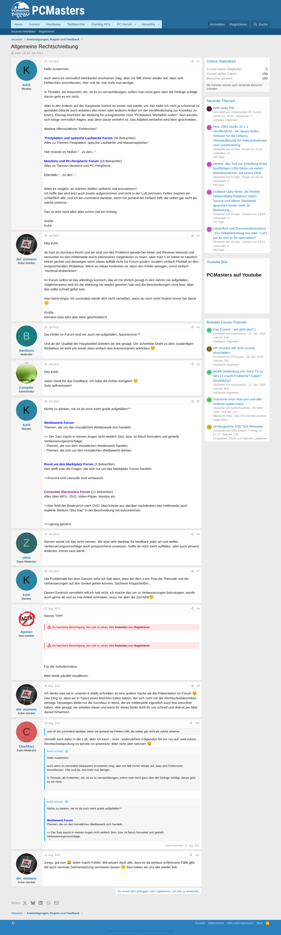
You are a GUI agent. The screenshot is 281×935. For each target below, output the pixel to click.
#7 (198, 571)
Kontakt (200, 923)
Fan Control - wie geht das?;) (234, 329)
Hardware (53, 24)
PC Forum (124, 24)
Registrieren (46, 31)
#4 (198, 364)
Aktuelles (148, 24)
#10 (197, 723)
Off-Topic (219, 157)
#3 (198, 327)
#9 (198, 685)
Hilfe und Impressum (240, 923)
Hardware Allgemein (226, 341)
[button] (135, 24)
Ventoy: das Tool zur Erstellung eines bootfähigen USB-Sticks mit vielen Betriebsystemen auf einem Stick (240, 168)
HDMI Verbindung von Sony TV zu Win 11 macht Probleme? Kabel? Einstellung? (238, 375)
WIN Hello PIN (223, 108)
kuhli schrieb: (55, 751)
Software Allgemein (225, 120)
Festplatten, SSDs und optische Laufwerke (240, 438)
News (18, 24)
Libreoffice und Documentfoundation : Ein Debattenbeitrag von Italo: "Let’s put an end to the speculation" (240, 233)
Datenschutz (216, 923)
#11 (197, 855)
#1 (198, 61)
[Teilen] (192, 61)
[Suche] (260, 24)
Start (260, 923)
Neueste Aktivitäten (23, 31)
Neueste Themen (221, 101)
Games (34, 24)
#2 (198, 235)
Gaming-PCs (101, 24)
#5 (198, 401)
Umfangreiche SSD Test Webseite (238, 426)
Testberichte (76, 24)
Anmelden (121, 627)
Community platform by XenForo (140, 931)
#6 (198, 534)
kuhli (18, 53)
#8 (198, 608)
